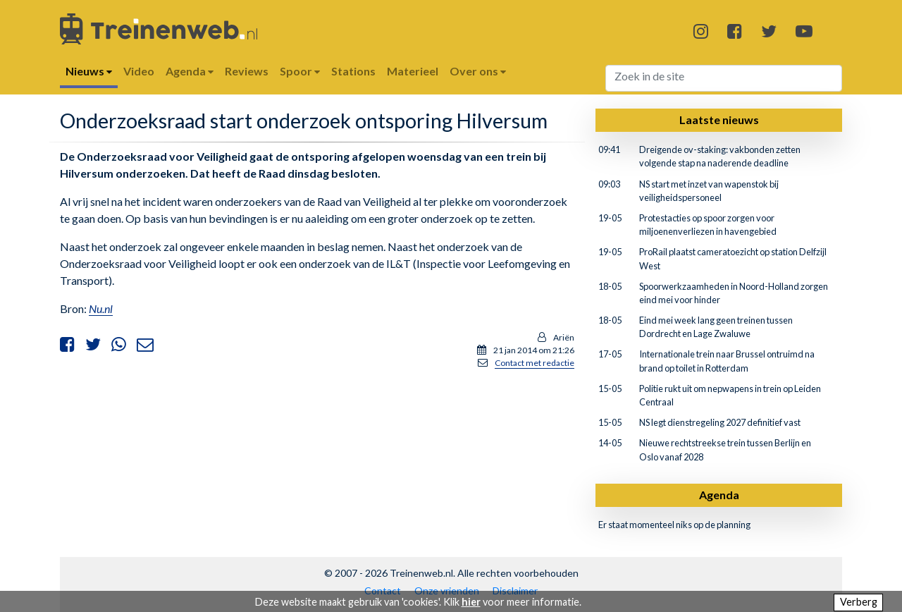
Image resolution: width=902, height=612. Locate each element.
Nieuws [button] (89, 71)
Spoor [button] (300, 71)
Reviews (246, 71)
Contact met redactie (534, 362)
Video (138, 71)
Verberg (858, 602)
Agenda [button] (190, 71)
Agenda (719, 494)
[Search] (724, 78)
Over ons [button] (478, 71)
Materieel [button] (412, 71)
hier (471, 602)
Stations (353, 71)
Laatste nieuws (719, 119)
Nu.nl (101, 308)
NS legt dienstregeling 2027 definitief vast (720, 422)
